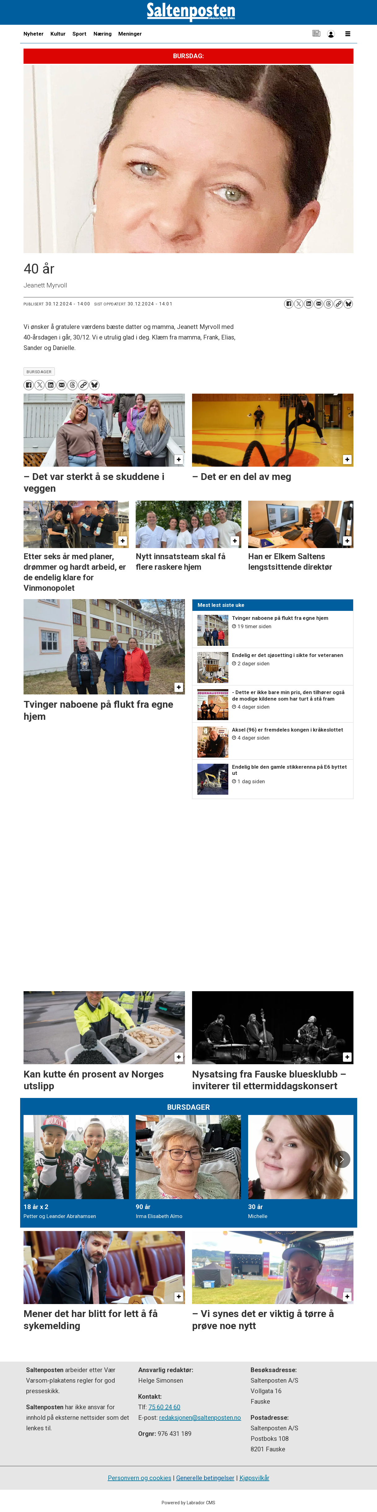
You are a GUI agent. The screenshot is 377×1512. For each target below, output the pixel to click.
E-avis (316, 34)
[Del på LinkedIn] (308, 304)
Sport (79, 34)
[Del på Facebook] (288, 304)
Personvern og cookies (139, 1478)
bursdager (39, 371)
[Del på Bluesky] (348, 304)
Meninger (130, 34)
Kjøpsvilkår (254, 1478)
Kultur (58, 34)
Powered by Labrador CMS (188, 1503)
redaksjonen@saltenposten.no (200, 1417)
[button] (341, 1159)
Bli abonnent (331, 34)
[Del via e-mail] (318, 304)
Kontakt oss (302, 34)
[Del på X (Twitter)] (298, 304)
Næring (103, 34)
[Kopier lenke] (338, 304)
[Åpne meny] (348, 34)
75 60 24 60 (164, 1407)
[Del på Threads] (328, 304)
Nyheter (34, 34)
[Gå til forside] (191, 12)
